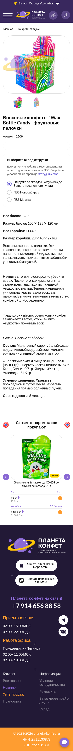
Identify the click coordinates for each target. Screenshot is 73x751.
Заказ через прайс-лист (54, 700)
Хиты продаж (13, 694)
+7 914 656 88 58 (36, 605)
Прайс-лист (12, 701)
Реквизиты (47, 691)
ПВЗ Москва (19, 199)
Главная (8, 29)
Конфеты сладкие (29, 29)
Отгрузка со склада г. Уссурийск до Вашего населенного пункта (34, 183)
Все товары (12, 680)
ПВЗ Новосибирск (23, 192)
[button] (67, 477)
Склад (44, 709)
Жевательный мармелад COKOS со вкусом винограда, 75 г (36, 484)
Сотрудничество (48, 174)
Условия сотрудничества (52, 682)
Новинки (10, 687)
